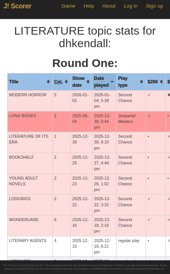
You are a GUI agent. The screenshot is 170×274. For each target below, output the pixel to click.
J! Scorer (17, 6)
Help (89, 6)
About (109, 6)
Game (68, 6)
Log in (131, 6)
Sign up (154, 6)
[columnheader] (29, 81)
